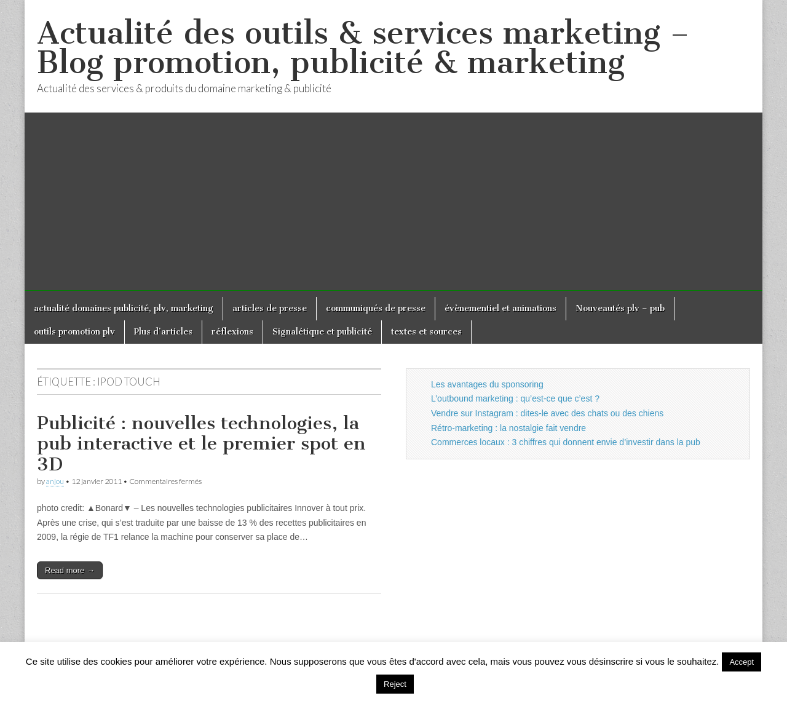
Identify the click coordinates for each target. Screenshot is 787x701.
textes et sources (426, 332)
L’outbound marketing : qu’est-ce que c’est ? (515, 398)
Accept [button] (741, 662)
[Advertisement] (393, 205)
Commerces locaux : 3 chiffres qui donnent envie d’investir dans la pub (565, 442)
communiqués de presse (375, 308)
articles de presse (269, 308)
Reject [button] (395, 684)
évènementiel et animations (500, 308)
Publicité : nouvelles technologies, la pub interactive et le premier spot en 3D (201, 443)
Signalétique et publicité (322, 332)
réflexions (232, 332)
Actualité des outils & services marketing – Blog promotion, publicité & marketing (363, 47)
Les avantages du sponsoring (487, 384)
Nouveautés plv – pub (620, 308)
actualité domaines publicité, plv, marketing (123, 308)
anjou (55, 481)
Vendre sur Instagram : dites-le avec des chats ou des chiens (547, 413)
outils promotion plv (74, 332)
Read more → (70, 570)
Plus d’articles (163, 332)
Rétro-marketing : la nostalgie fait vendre (508, 428)
